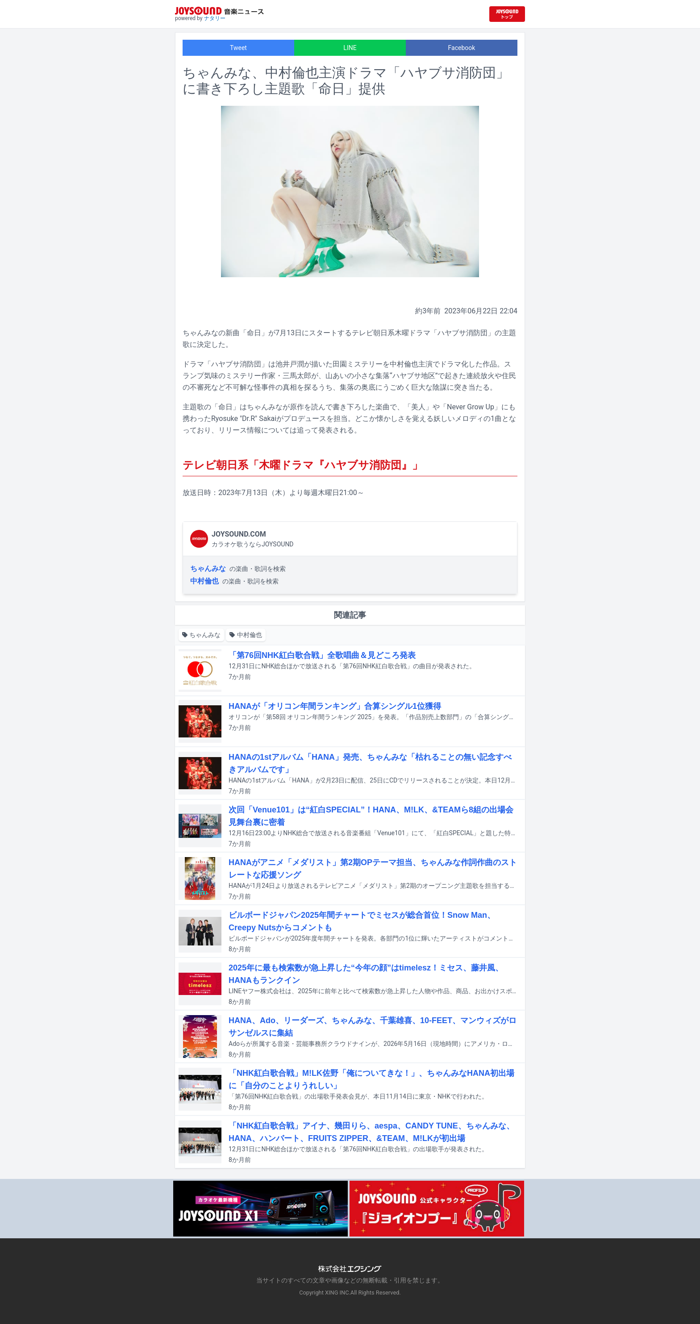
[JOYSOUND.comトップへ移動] (507, 14)
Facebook (461, 47)
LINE (349, 47)
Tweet (238, 47)
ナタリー (214, 18)
